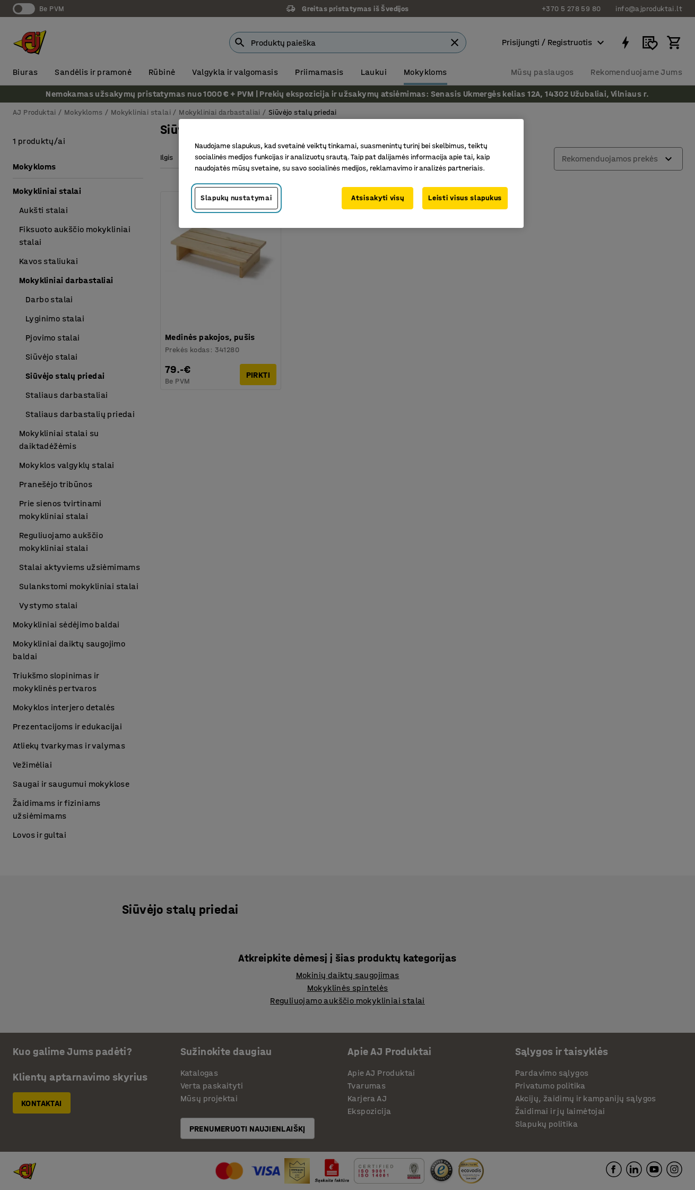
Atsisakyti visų (377, 197)
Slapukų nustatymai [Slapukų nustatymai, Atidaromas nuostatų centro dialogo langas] (236, 197)
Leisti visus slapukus (465, 197)
